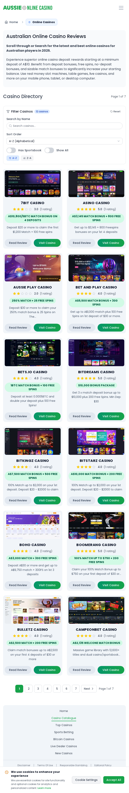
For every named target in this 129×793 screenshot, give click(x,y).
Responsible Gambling (73, 765)
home (64, 711)
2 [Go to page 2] (29, 689)
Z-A (27, 158)
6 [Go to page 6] (66, 689)
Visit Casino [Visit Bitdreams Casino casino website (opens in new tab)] (113, 417)
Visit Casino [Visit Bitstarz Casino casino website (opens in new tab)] (113, 501)
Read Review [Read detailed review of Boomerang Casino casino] (82, 585)
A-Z (13, 158)
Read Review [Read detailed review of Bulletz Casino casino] (18, 670)
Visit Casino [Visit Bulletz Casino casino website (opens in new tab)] (50, 671)
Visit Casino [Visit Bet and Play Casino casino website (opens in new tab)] (113, 329)
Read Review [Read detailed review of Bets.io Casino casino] (18, 416)
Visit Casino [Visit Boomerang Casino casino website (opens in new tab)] (113, 586)
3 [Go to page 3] (38, 689)
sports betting (63, 732)
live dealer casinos (64, 746)
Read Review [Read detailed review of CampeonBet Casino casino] (82, 670)
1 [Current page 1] (19, 689)
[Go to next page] (89, 688)
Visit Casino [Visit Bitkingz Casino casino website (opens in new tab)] (50, 501)
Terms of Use (45, 765)
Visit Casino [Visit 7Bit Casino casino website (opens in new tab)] (50, 244)
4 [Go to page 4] (47, 689)
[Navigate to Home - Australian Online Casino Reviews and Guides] (11, 22)
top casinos (63, 725)
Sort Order (14, 134)
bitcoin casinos (63, 739)
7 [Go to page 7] (76, 689)
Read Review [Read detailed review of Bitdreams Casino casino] (82, 416)
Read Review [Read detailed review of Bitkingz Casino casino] (18, 500)
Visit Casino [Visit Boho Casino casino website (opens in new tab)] (50, 586)
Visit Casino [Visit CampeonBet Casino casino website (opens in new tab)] (113, 671)
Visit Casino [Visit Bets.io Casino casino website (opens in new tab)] (50, 417)
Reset (115, 111)
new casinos (63, 753)
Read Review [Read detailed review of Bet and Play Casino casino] (82, 328)
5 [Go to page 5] (57, 689)
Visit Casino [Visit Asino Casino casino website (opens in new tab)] (113, 244)
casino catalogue (63, 718)
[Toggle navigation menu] (121, 8)
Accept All (113, 780)
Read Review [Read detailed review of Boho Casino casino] (18, 585)
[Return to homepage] (27, 8)
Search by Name (18, 119)
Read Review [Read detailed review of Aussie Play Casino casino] (18, 328)
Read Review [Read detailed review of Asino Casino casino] (82, 243)
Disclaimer (23, 765)
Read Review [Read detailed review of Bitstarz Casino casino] (82, 500)
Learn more (44, 788)
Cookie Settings (86, 780)
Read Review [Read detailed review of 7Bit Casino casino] (18, 243)
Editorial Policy (103, 765)
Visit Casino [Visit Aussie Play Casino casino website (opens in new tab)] (50, 329)
